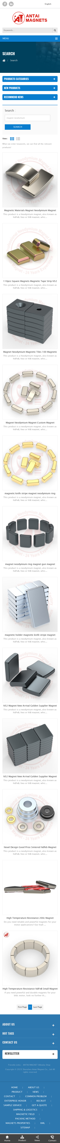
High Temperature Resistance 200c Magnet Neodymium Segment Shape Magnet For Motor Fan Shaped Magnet (30, 918)
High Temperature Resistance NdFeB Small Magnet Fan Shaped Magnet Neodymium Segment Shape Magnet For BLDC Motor (30, 988)
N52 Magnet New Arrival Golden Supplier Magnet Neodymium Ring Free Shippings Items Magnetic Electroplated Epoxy (30, 776)
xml (42, 1123)
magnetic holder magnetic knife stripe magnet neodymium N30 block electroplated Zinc (30, 635)
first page (22, 1007)
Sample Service (13, 1105)
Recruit (41, 1101)
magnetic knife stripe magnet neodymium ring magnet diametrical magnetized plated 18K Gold (30, 493)
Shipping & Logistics (25, 1109)
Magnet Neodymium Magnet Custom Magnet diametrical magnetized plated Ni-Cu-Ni (30, 422)
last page (37, 1007)
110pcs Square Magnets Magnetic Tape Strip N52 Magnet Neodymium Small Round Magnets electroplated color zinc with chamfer (30, 281)
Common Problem (36, 1096)
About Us (33, 1087)
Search (17, 127)
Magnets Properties (18, 1123)
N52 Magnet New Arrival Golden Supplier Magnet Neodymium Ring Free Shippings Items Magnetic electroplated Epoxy (30, 705)
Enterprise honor (15, 1101)
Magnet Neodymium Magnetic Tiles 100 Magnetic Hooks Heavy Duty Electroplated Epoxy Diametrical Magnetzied (30, 352)
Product (17, 1092)
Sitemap (25, 1127)
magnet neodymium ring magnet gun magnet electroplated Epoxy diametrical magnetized (30, 564)
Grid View (12, 138)
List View (18, 138)
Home (14, 1087)
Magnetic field (25, 1114)
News (36, 1092)
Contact (9, 1096)
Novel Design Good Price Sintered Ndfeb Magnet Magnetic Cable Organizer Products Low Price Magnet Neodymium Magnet (30, 847)
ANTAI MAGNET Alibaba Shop (36, 1064)
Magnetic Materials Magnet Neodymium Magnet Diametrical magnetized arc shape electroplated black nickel (30, 210)
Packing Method (25, 1118)
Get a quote (39, 1105)
